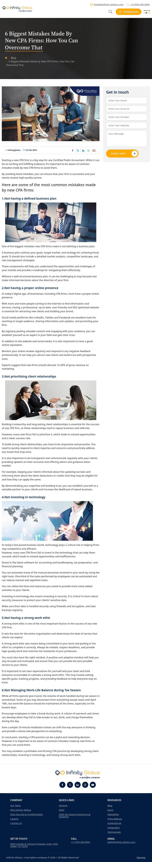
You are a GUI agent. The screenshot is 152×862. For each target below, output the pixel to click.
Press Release (114, 819)
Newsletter (113, 814)
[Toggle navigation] (147, 12)
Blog (13, 57)
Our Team (15, 805)
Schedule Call (128, 12)
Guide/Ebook (114, 823)
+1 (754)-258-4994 (80, 842)
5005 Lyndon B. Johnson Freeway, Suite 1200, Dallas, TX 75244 (34, 845)
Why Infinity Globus (20, 810)
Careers (14, 819)
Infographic (113, 828)
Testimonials (114, 832)
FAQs (61, 810)
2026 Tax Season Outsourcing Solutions (74, 815)
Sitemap (141, 857)
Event (110, 810)
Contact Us (16, 823)
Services (63, 805)
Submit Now (124, 154)
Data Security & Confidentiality (26, 814)
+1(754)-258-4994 (138, 4)
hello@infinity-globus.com (107, 4)
